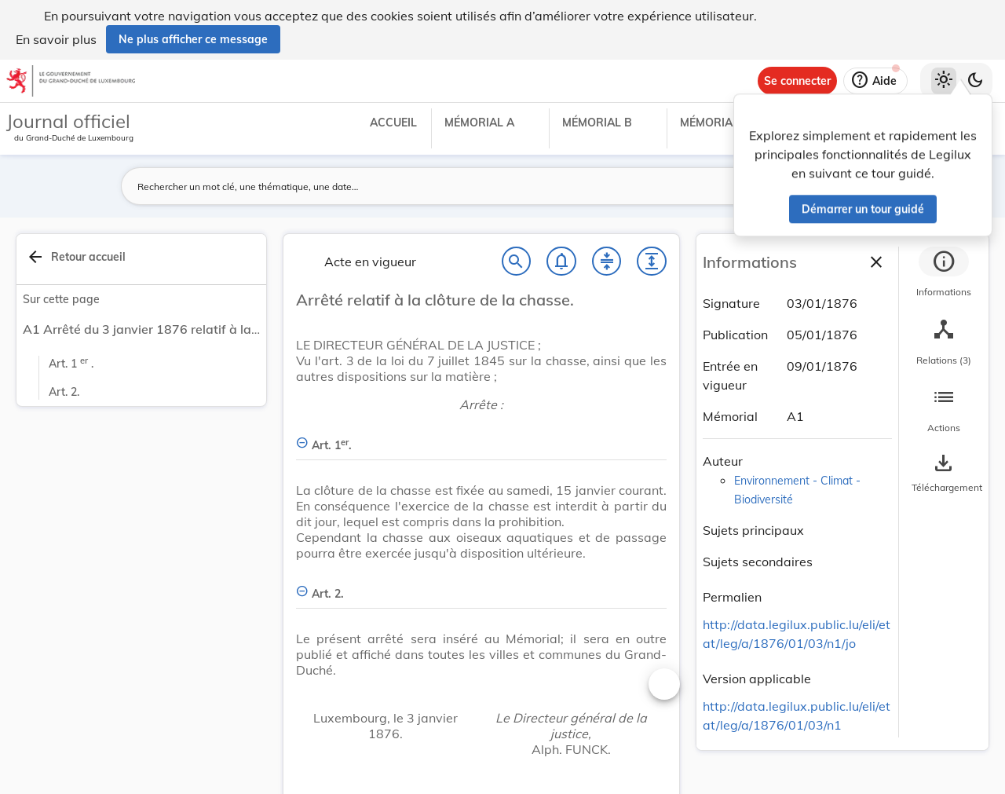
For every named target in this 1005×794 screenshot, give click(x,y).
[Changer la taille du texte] (664, 684)
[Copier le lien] (783, 599)
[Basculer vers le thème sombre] (975, 81)
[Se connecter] (797, 81)
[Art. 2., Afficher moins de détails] (481, 585)
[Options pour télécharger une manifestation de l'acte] (943, 473)
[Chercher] (517, 261)
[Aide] (875, 81)
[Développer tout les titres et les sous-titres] (652, 261)
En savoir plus (56, 39)
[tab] (943, 274)
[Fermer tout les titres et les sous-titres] (607, 261)
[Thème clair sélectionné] (943, 81)
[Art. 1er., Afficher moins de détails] (481, 436)
